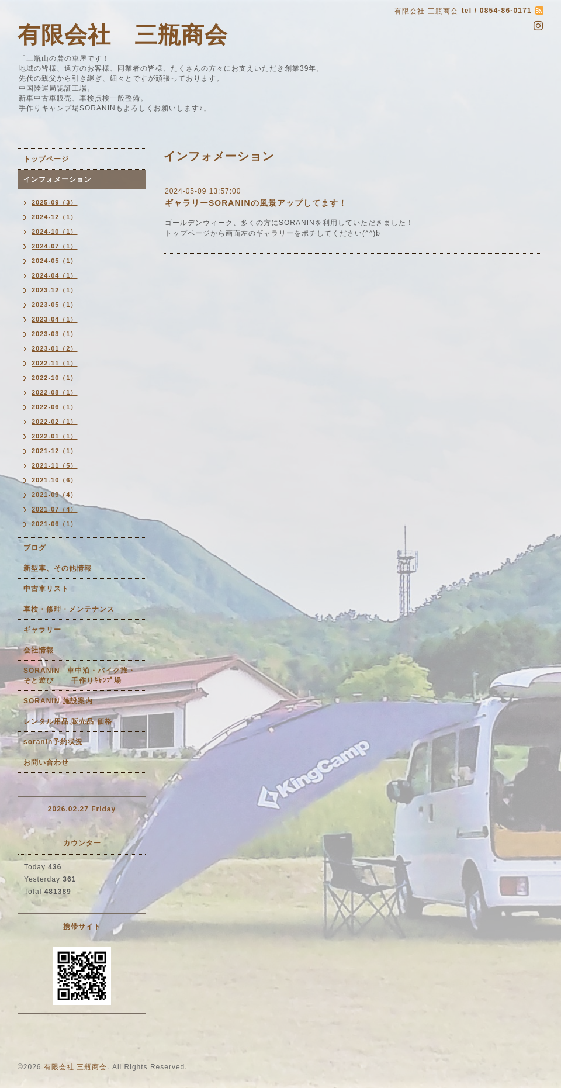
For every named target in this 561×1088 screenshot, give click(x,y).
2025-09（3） (55, 202)
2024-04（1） (55, 275)
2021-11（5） (55, 465)
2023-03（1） (55, 333)
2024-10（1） (55, 231)
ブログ (34, 548)
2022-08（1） (55, 392)
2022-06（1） (55, 406)
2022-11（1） (55, 363)
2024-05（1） (55, 260)
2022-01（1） (55, 436)
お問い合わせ (46, 762)
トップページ (46, 159)
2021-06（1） (55, 523)
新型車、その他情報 (57, 568)
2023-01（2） (55, 348)
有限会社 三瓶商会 (123, 34)
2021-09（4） (55, 494)
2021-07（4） (55, 509)
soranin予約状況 (53, 742)
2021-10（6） (55, 479)
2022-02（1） (55, 421)
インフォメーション (57, 179)
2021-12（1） (55, 450)
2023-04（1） (55, 319)
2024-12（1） (55, 216)
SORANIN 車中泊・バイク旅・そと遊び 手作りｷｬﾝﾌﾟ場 (79, 675)
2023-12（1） (55, 289)
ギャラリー (42, 630)
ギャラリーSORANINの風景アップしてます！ (256, 203)
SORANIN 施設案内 (58, 701)
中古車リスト (46, 589)
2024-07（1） (55, 246)
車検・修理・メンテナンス (69, 609)
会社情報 (38, 650)
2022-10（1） (55, 377)
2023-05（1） (55, 304)
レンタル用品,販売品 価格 (67, 721)
